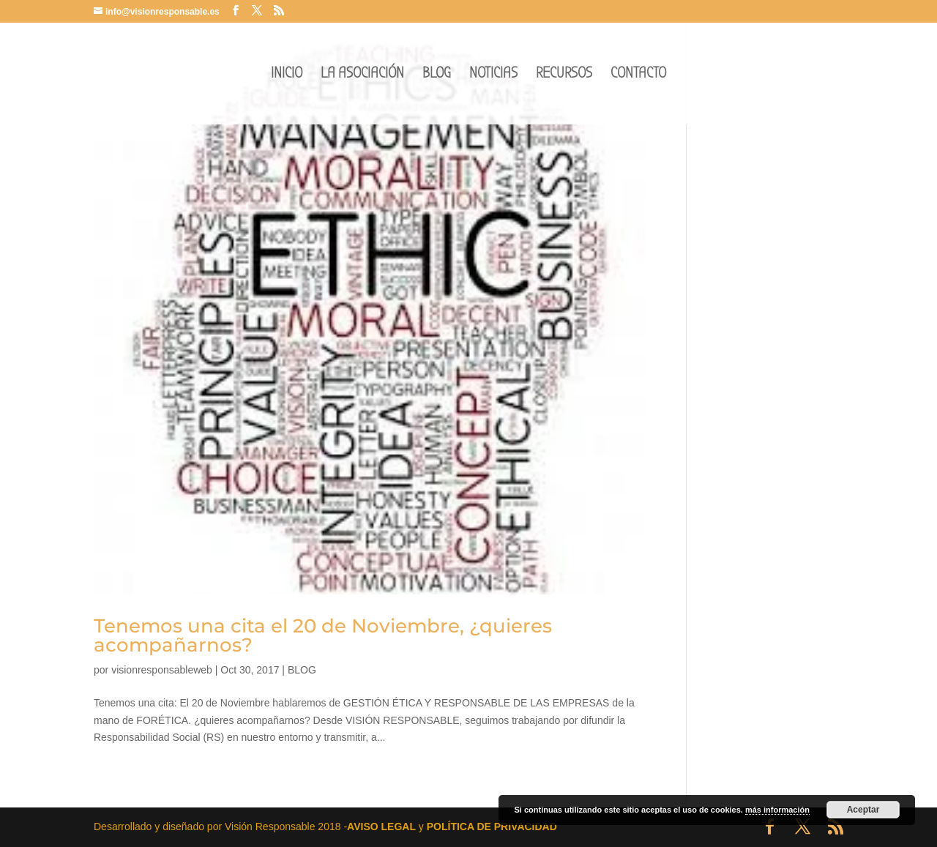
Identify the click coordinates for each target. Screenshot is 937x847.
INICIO (286, 75)
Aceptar (863, 810)
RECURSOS (564, 75)
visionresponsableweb (161, 670)
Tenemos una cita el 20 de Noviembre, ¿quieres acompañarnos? (323, 635)
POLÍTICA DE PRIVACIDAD (492, 826)
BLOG (436, 75)
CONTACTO (638, 75)
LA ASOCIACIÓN (362, 75)
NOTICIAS (493, 75)
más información (777, 809)
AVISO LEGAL (381, 826)
